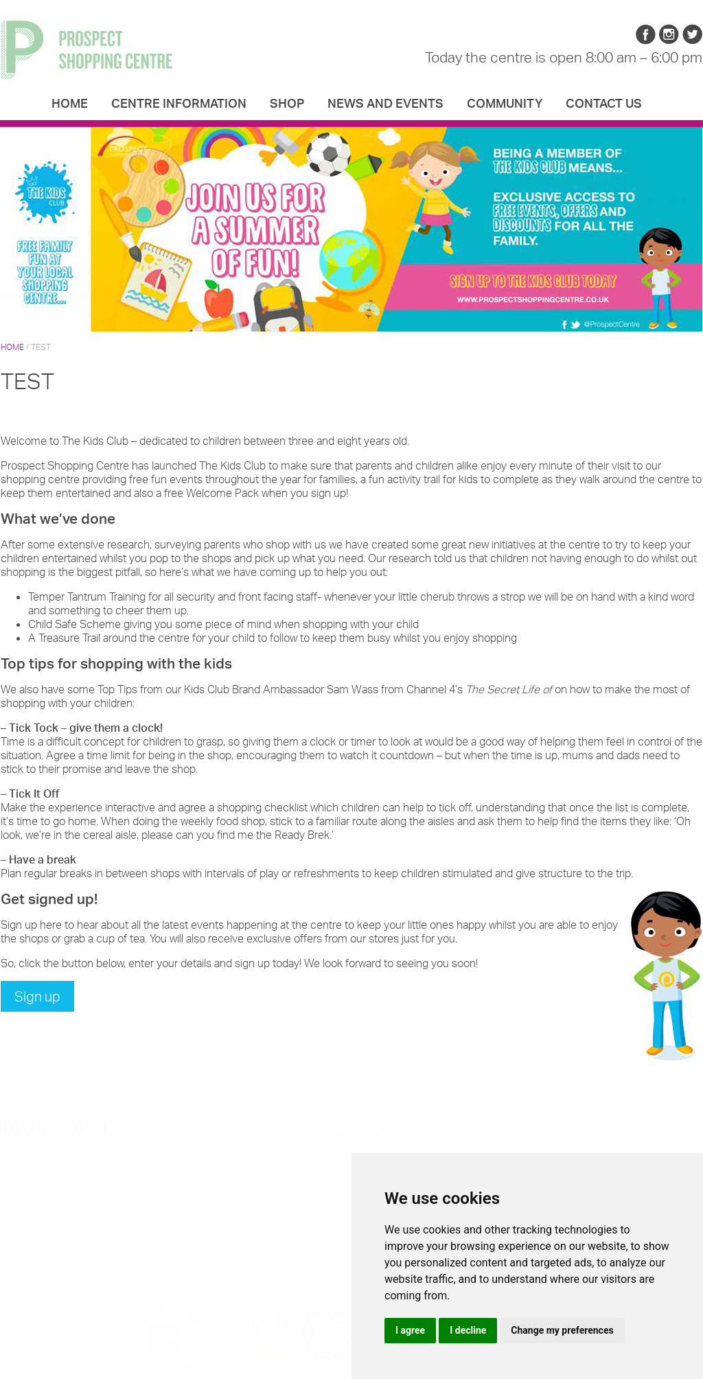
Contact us (604, 103)
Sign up (37, 996)
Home (69, 103)
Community (504, 103)
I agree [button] (410, 1330)
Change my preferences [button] (562, 1330)
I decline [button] (468, 1330)
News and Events (385, 103)
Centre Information (178, 103)
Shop (287, 103)
